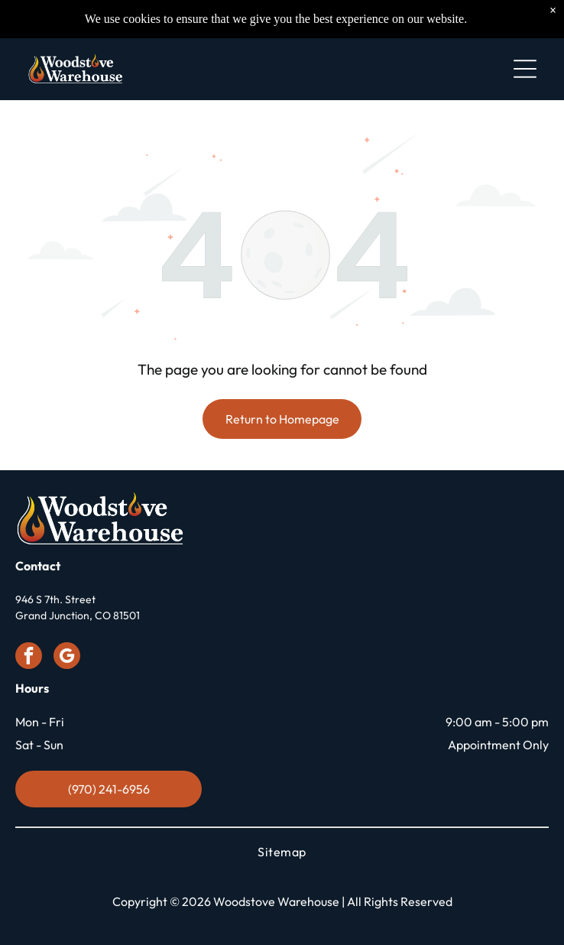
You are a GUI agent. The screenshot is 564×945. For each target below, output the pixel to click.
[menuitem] (281, 851)
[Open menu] (525, 68)
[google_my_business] (66, 657)
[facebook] (28, 657)
